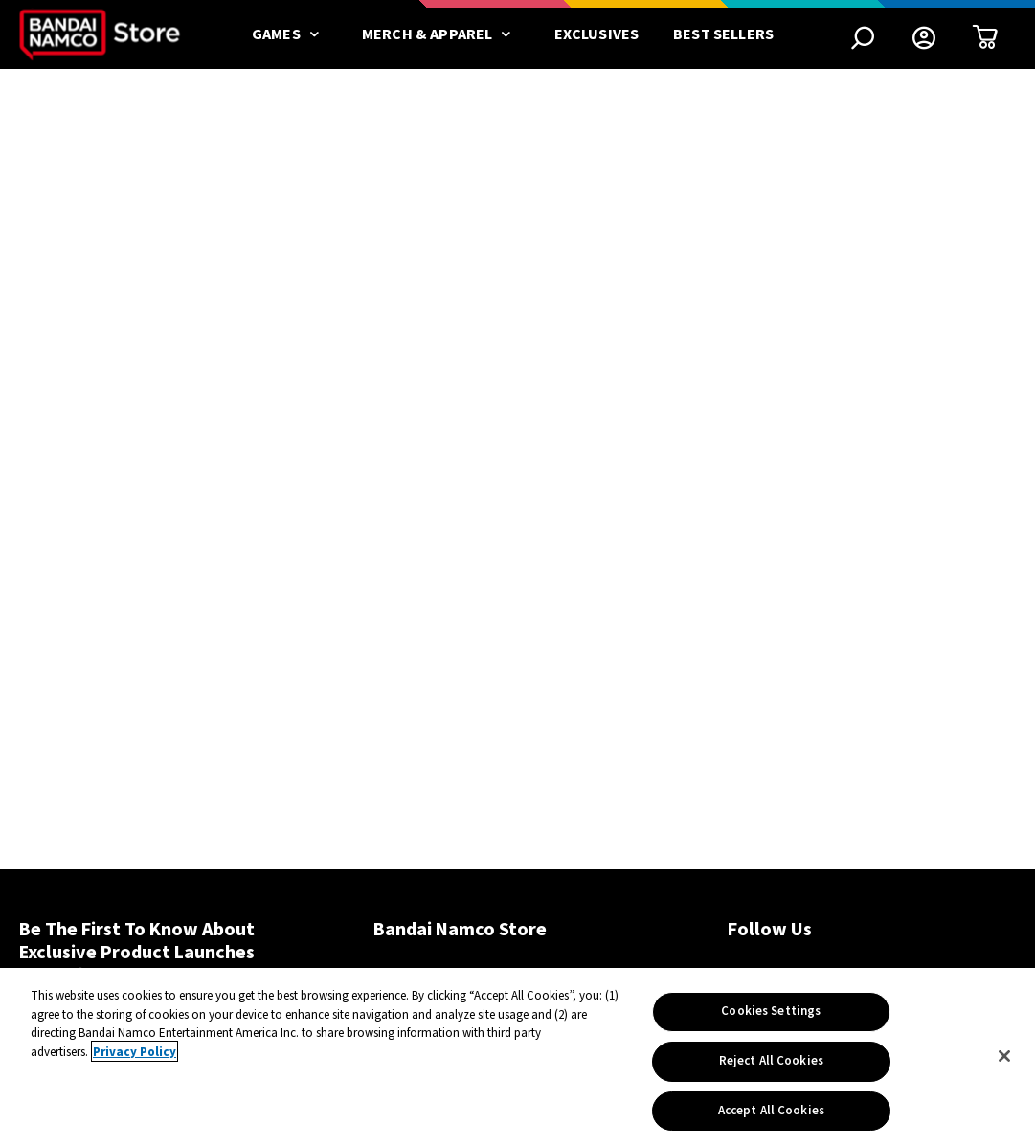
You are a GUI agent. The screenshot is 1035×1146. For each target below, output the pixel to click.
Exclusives (597, 34)
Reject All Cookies (771, 1064)
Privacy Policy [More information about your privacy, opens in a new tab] (134, 1056)
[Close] (1004, 1060)
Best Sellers (723, 34)
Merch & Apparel (441, 34)
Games (289, 34)
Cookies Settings (771, 1014)
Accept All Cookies (771, 1114)
